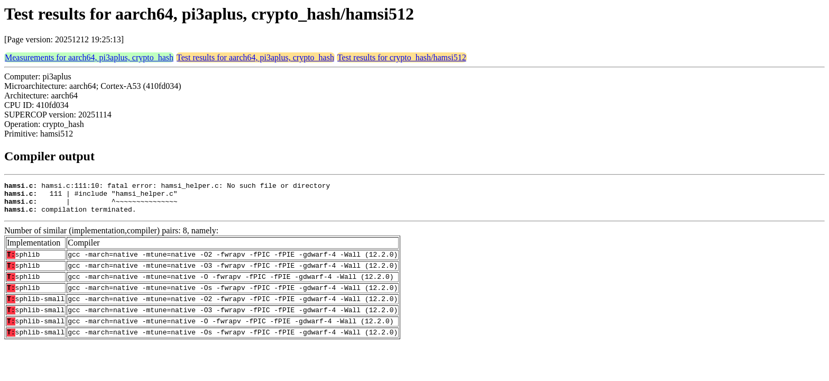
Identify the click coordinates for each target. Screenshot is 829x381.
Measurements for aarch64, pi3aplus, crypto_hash (89, 57)
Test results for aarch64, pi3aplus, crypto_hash (255, 57)
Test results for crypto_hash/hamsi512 (401, 57)
